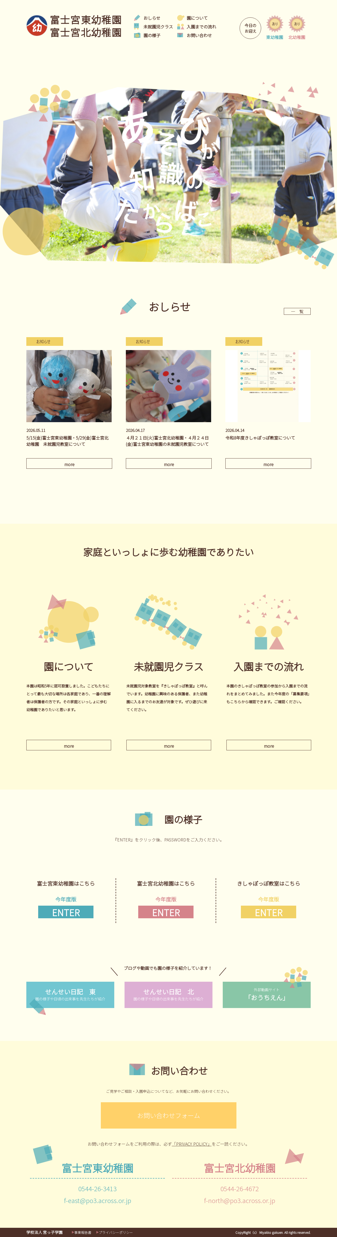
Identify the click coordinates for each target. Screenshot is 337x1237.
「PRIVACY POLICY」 (192, 1144)
